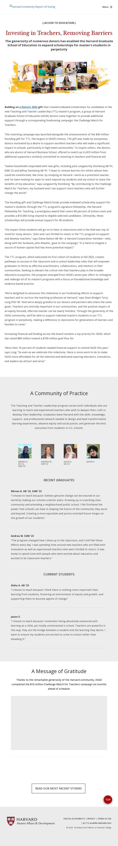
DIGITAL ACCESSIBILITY (74, 818)
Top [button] (107, 799)
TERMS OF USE (104, 818)
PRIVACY (91, 818)
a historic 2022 (28, 107)
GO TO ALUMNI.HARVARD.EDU (97, 823)
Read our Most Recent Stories (58, 788)
